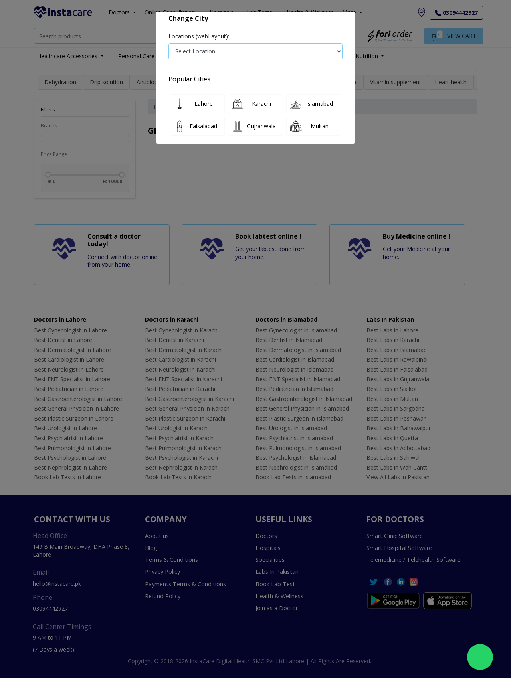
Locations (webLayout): (198, 36)
